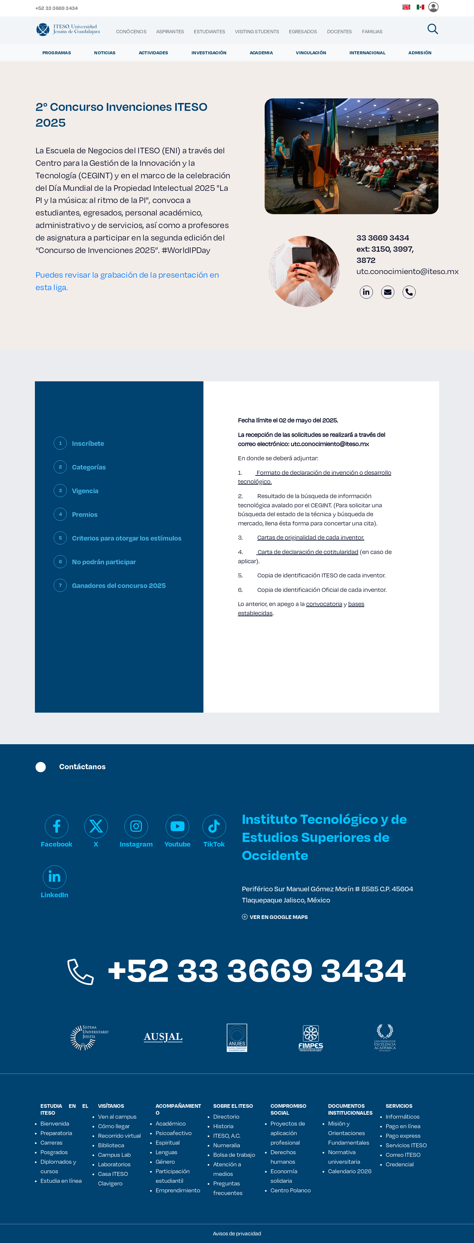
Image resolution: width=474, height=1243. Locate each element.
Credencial (400, 1164)
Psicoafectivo (174, 1133)
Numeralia (226, 1145)
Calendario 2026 (350, 1171)
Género (165, 1161)
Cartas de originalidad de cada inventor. (310, 537)
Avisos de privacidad (237, 1233)
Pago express (403, 1135)
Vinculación (311, 52)
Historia (223, 1126)
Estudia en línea (61, 1180)
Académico (171, 1123)
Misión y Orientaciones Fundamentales (348, 1133)
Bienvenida (54, 1123)
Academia (261, 52)
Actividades (154, 52)
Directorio (226, 1116)
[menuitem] (131, 31)
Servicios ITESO (406, 1145)
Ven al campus (117, 1116)
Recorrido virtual (119, 1135)
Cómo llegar (114, 1126)
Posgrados (54, 1152)
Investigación (209, 52)
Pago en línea (403, 1126)
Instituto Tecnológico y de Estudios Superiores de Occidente (324, 836)
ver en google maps (275, 917)
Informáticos (403, 1116)
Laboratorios (114, 1164)
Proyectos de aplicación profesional (288, 1133)
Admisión (420, 52)
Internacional (367, 52)
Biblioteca (111, 1145)
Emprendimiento (178, 1190)
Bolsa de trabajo (234, 1154)
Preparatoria (56, 1133)
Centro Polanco (291, 1190)
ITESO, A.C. (226, 1135)
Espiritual (168, 1142)
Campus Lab (114, 1154)
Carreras (51, 1142)
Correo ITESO (403, 1154)
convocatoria (324, 603)
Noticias (105, 52)
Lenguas (166, 1152)
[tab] (119, 448)
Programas (56, 52)
